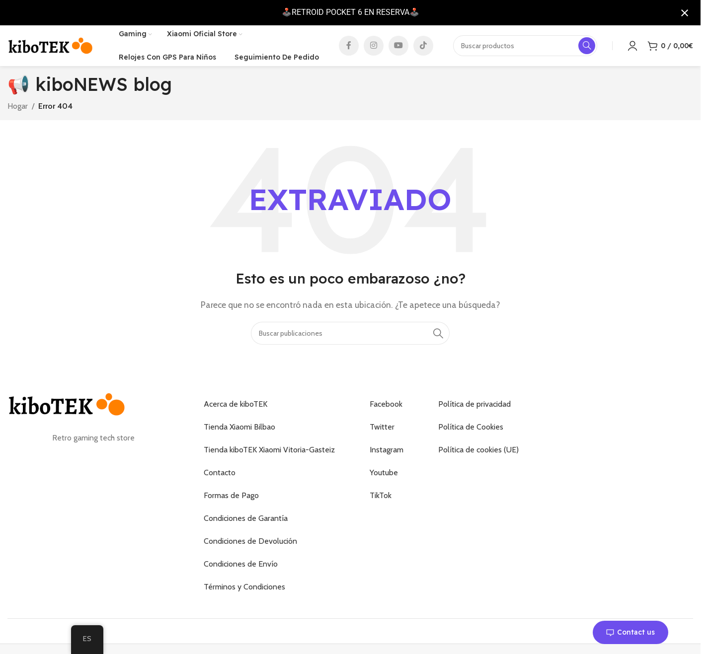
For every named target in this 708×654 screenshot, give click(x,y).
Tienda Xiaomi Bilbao (239, 431)
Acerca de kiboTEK (235, 408)
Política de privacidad (474, 408)
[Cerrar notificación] (685, 13)
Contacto (220, 477)
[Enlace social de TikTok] (423, 48)
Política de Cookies (470, 431)
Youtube (384, 477)
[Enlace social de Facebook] (349, 48)
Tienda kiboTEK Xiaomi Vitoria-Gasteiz (269, 454)
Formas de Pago (231, 500)
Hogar (17, 110)
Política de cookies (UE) (478, 454)
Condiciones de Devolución (250, 545)
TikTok (381, 500)
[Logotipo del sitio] (50, 47)
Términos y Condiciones (244, 591)
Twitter (382, 431)
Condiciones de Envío (241, 568)
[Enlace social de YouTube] (398, 48)
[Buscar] (350, 337)
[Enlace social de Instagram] (374, 48)
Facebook (386, 408)
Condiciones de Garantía (246, 522)
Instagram (386, 454)
